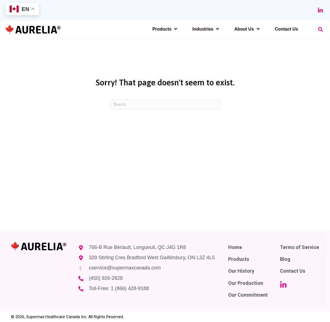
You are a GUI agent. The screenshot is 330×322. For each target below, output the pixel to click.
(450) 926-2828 (105, 278)
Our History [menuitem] (241, 271)
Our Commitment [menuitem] (248, 295)
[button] (320, 10)
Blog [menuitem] (285, 259)
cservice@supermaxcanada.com (124, 267)
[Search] (165, 104)
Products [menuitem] (238, 259)
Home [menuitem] (235, 247)
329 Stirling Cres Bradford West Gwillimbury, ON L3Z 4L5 (152, 257)
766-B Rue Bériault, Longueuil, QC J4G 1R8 (137, 247)
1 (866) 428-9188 (130, 288)
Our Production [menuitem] (245, 283)
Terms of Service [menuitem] (299, 247)
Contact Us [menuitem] (292, 271)
